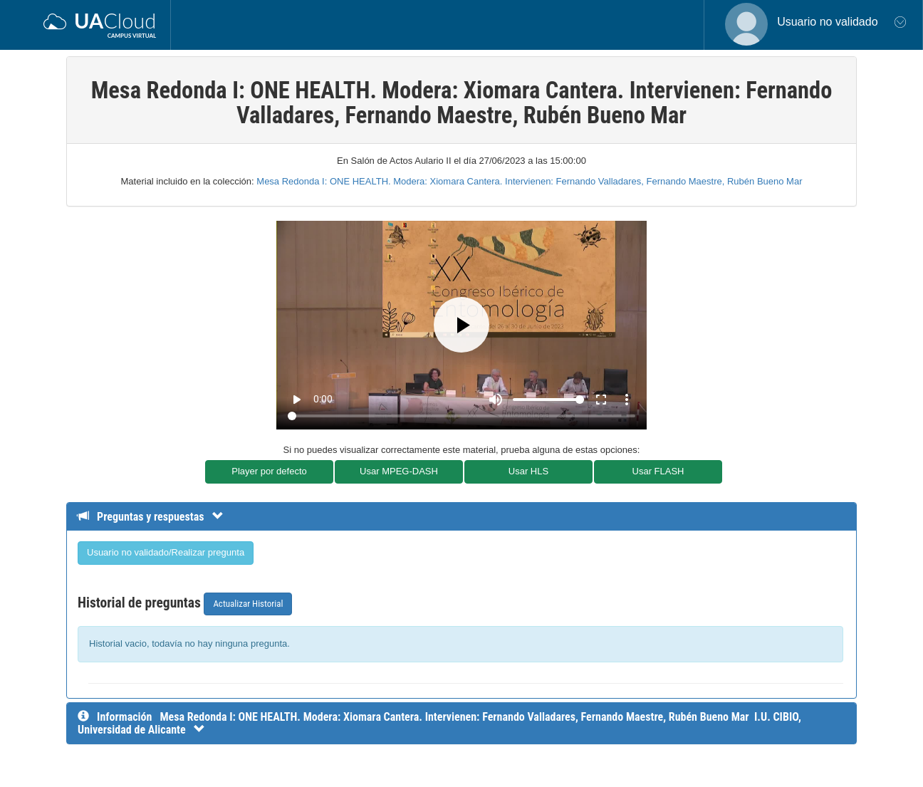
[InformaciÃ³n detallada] (439, 723)
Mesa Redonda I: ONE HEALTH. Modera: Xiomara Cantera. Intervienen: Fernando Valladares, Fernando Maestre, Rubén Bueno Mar (529, 181)
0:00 (323, 399)
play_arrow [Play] (296, 399)
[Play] (461, 325)
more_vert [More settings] (626, 399)
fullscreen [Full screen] (601, 399)
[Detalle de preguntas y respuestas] (158, 516)
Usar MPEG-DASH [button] (399, 471)
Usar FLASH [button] (658, 471)
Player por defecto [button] (269, 471)
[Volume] (548, 399)
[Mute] (496, 399)
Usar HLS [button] (528, 471)
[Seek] (461, 416)
